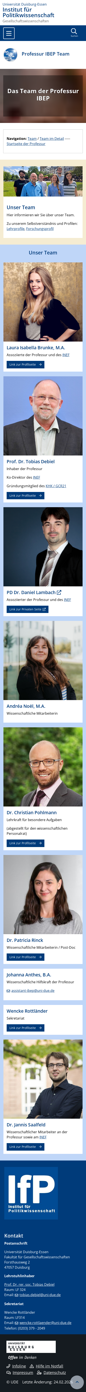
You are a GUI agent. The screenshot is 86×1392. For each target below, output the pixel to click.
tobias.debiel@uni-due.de (40, 1294)
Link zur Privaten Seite (25, 609)
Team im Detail (52, 138)
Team (32, 138)
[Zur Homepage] (43, 4)
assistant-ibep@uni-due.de (32, 990)
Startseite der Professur (26, 143)
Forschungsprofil (40, 228)
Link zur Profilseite (22, 364)
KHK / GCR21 (56, 486)
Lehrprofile (15, 228)
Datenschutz (51, 1372)
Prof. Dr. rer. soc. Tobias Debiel (29, 1284)
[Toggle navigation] (9, 33)
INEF (65, 355)
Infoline (16, 1366)
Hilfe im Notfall (46, 1366)
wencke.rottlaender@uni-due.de (45, 1322)
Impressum (19, 1372)
